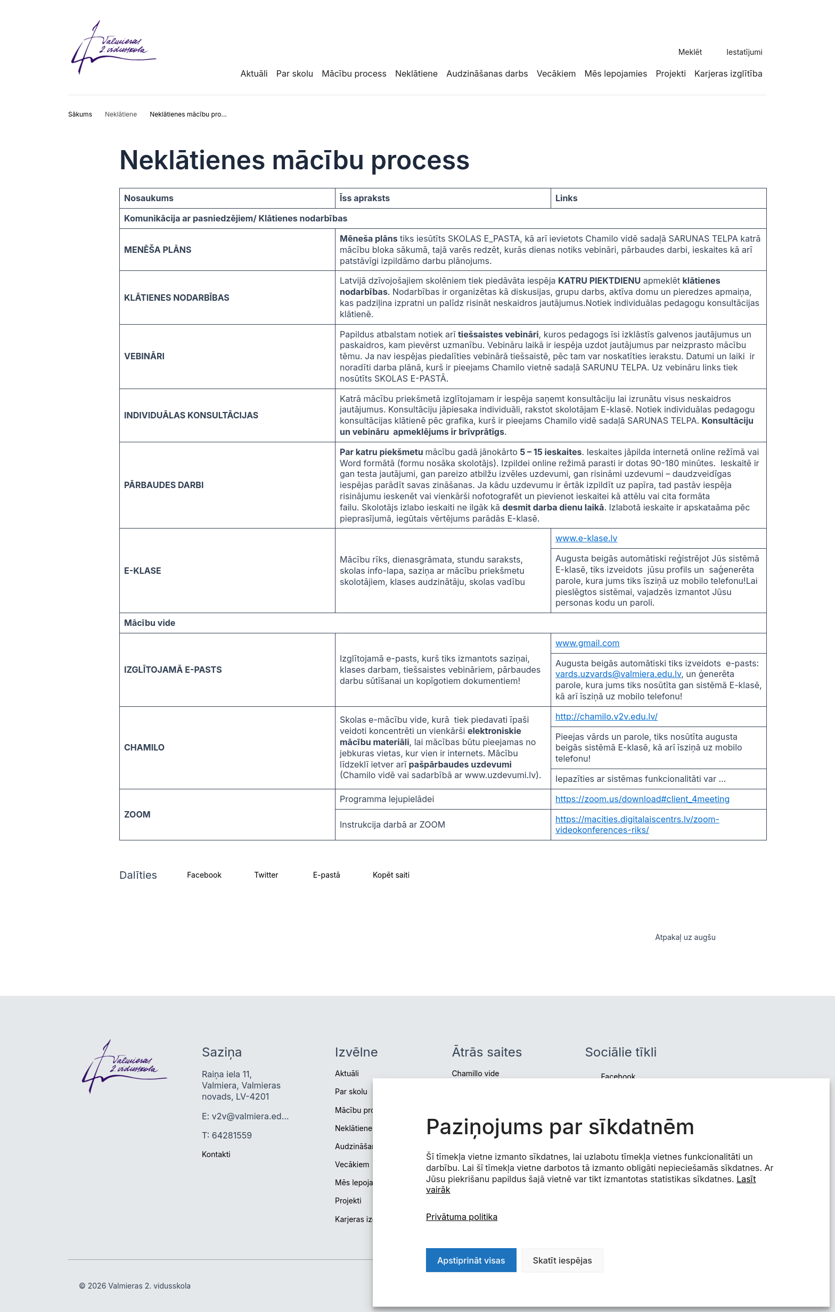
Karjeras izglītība (728, 73)
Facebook (618, 1076)
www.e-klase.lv (586, 538)
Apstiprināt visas (471, 1260)
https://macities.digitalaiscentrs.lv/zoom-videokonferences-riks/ (637, 825)
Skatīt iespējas (562, 1260)
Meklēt (690, 51)
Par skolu (295, 73)
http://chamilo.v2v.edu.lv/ (606, 716)
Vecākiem (556, 73)
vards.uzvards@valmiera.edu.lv (618, 674)
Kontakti (216, 1154)
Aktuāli (253, 73)
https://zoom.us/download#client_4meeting (642, 799)
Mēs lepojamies (616, 73)
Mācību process (354, 73)
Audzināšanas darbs (487, 73)
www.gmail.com (587, 643)
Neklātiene (416, 73)
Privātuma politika (461, 1216)
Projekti (671, 73)
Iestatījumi (744, 51)
